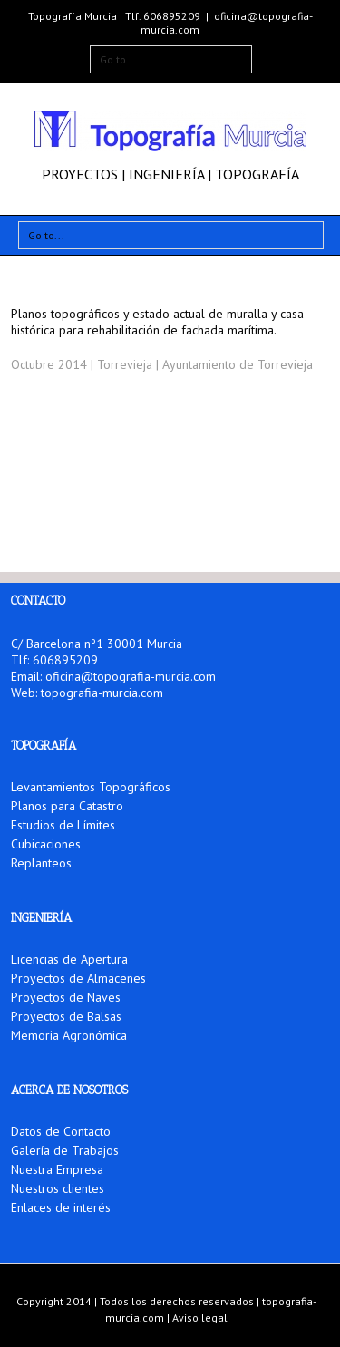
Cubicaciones (46, 844)
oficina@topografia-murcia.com (130, 676)
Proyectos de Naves (66, 997)
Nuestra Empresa (57, 1169)
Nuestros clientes (57, 1188)
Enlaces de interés (61, 1207)
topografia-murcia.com (102, 692)
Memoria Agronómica (69, 1035)
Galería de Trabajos (65, 1150)
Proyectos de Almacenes (78, 978)
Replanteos (41, 863)
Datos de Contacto (61, 1132)
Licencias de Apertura (69, 960)
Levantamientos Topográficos (90, 787)
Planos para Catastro (67, 806)
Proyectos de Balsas (66, 1016)
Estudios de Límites (63, 825)
